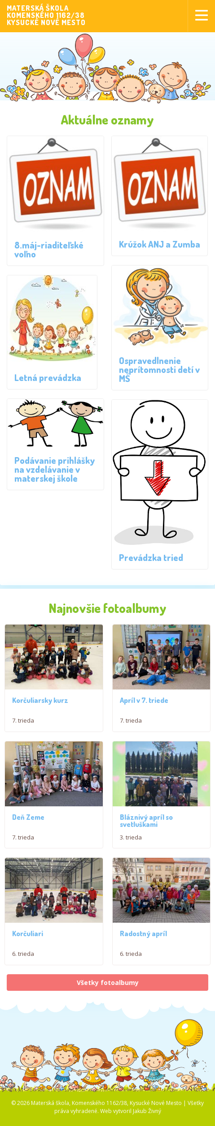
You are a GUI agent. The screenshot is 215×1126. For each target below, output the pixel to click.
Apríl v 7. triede (144, 700)
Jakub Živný (147, 1117)
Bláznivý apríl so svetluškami (146, 821)
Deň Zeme (28, 817)
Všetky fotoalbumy (108, 988)
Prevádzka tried (151, 557)
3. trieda (131, 838)
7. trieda (23, 720)
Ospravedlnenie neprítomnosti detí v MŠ (159, 369)
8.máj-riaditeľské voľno (48, 249)
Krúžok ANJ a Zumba (159, 244)
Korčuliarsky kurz (40, 700)
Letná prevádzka (47, 377)
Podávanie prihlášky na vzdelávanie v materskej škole (54, 469)
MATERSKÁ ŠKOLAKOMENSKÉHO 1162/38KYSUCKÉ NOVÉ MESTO (46, 15)
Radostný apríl (143, 939)
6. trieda (23, 956)
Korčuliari (27, 935)
